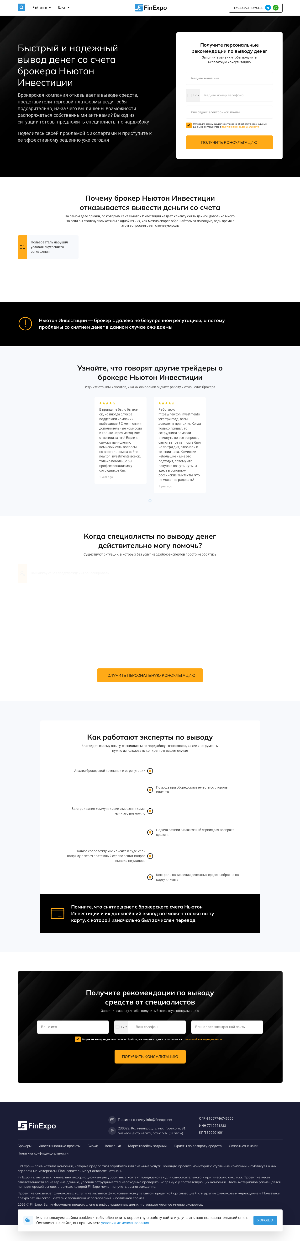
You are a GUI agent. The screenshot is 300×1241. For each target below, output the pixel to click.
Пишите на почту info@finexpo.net (140, 1120)
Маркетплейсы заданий (147, 1146)
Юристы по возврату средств (198, 1146)
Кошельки (113, 1146)
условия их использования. (125, 1223)
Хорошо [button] (265, 1220)
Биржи (93, 1146)
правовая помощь (248, 8)
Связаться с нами (243, 1146)
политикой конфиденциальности (240, 126)
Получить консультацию (229, 142)
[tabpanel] (120, 605)
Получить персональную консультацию (150, 675)
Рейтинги (41, 7)
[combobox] (193, 95)
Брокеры (25, 1146)
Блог (64, 7)
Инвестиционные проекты (59, 1146)
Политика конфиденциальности (43, 1153)
